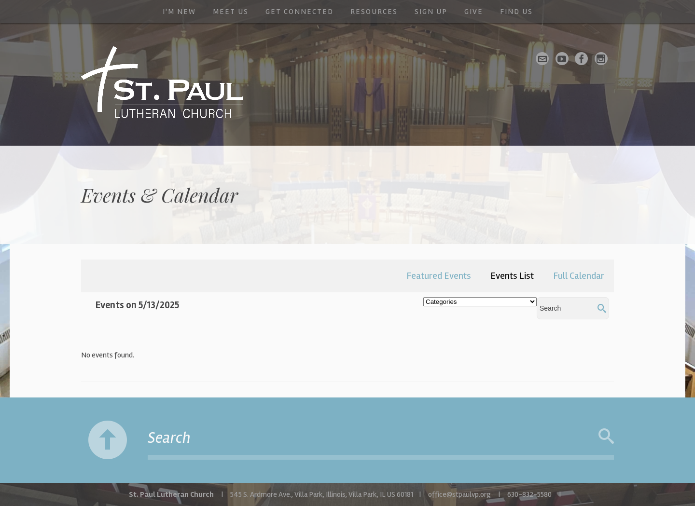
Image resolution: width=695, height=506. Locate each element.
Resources (374, 11)
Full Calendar (578, 276)
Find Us (516, 11)
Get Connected (299, 11)
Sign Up (431, 11)
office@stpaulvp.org (459, 494)
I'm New (179, 11)
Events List (512, 276)
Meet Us (231, 11)
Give (473, 11)
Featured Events (438, 276)
